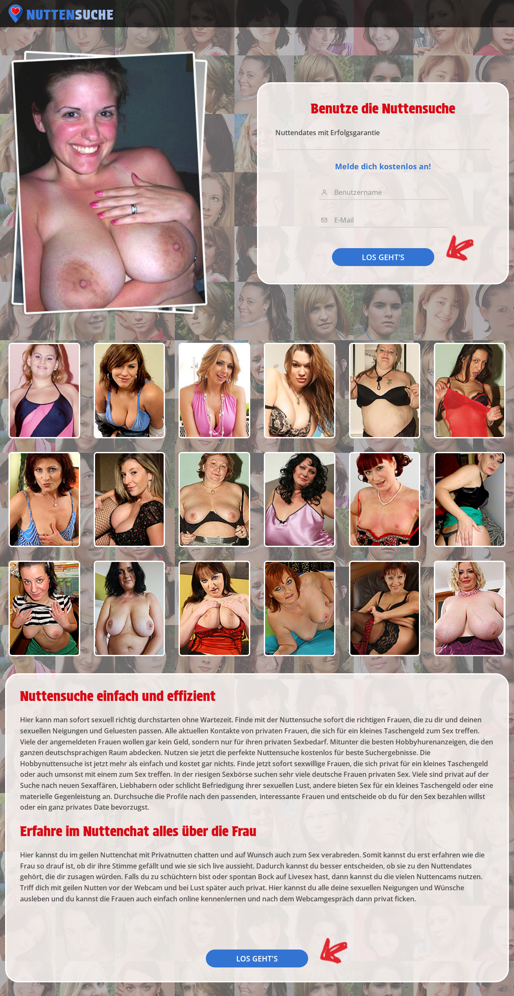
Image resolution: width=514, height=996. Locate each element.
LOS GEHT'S (383, 257)
